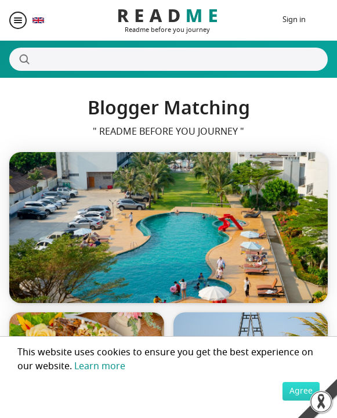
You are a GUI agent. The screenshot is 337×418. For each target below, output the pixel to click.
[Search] (168, 59)
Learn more (99, 366)
